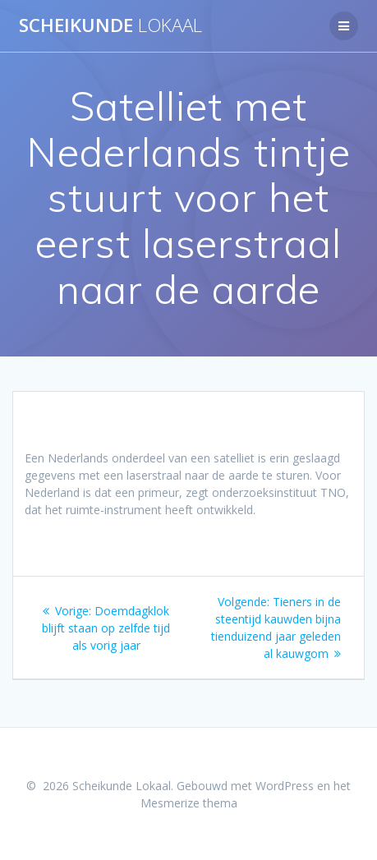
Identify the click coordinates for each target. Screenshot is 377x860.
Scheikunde (110, 25)
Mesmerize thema (188, 803)
